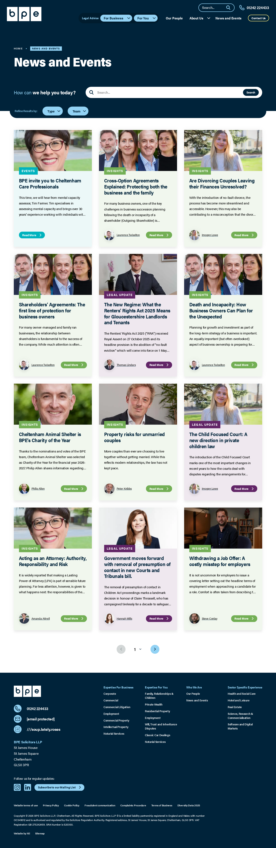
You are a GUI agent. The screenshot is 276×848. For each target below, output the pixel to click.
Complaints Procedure (133, 805)
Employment (111, 714)
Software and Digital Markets (240, 726)
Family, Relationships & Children (159, 696)
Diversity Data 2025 (188, 805)
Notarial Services (114, 734)
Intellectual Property (116, 727)
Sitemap (40, 833)
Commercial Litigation (117, 707)
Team (80, 111)
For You (146, 18)
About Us (200, 18)
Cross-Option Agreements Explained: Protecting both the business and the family (135, 186)
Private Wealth (154, 704)
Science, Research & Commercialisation (240, 716)
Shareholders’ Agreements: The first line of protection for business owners (52, 310)
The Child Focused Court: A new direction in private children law (218, 440)
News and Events (228, 18)
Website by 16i (22, 833)
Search (250, 92)
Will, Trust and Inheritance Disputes (161, 726)
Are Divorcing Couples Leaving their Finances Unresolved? (221, 183)
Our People (174, 18)
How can (44, 92)
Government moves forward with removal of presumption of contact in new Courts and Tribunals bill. (137, 566)
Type (54, 111)
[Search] (230, 7)
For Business (117, 18)
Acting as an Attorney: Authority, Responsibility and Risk (53, 561)
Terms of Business (161, 805)
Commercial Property (116, 720)
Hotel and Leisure (238, 700)
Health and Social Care (242, 694)
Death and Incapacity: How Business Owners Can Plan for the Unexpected (221, 310)
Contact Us (258, 18)
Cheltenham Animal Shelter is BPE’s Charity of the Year (50, 437)
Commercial (111, 700)
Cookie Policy (71, 805)
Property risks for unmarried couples (134, 437)
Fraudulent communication (100, 805)
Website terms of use (26, 805)
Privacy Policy (51, 805)
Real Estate (235, 707)
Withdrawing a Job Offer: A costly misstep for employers (219, 561)
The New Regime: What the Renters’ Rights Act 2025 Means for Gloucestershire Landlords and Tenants (137, 313)
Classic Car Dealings (157, 735)
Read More (32, 235)
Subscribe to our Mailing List (60, 787)
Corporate (110, 694)
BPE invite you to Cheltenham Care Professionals (50, 183)
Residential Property (157, 711)
